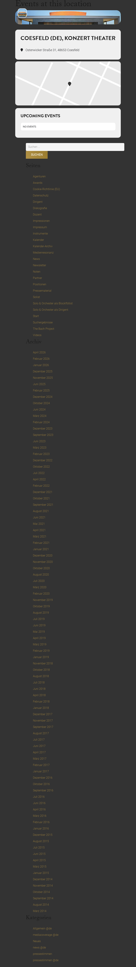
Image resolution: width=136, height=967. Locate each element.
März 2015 (39, 866)
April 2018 (39, 695)
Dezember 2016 (42, 777)
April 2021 (39, 530)
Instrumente (40, 233)
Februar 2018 (41, 701)
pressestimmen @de (45, 960)
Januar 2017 (41, 771)
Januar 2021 (41, 549)
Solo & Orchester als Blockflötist (53, 303)
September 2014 (43, 898)
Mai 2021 (39, 523)
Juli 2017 (39, 739)
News (36, 259)
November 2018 (43, 663)
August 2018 (41, 676)
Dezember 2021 (42, 492)
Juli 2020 (39, 581)
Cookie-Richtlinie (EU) (46, 189)
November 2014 (43, 885)
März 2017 (39, 758)
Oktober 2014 (41, 892)
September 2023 (43, 435)
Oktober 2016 (41, 784)
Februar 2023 (41, 454)
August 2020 (41, 574)
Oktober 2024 (41, 403)
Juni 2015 (39, 854)
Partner (37, 278)
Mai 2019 (39, 631)
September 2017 (43, 727)
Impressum (40, 227)
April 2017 (39, 752)
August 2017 (41, 733)
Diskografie (40, 208)
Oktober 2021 (41, 498)
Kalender (38, 240)
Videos (37, 335)
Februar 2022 (41, 485)
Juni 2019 (39, 625)
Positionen (39, 284)
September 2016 (43, 790)
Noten (36, 271)
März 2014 (39, 911)
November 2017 (43, 720)
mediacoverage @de (45, 934)
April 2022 (39, 479)
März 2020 (39, 587)
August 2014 (41, 904)
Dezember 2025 (42, 371)
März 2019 (39, 644)
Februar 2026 (41, 358)
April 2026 (39, 352)
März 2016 (39, 815)
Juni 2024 (39, 409)
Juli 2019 (39, 619)
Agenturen (39, 176)
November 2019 (43, 600)
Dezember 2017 (42, 714)
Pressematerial (42, 290)
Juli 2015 (39, 847)
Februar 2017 (41, 765)
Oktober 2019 (41, 606)
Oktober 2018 (41, 669)
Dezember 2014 (42, 879)
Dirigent (37, 201)
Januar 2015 (41, 873)
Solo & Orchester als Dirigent (50, 309)
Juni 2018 (39, 689)
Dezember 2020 (42, 555)
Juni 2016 (39, 803)
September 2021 (43, 504)
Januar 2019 (41, 657)
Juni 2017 (39, 746)
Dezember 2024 (42, 397)
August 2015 (41, 841)
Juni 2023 (39, 441)
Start (36, 316)
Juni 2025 (39, 384)
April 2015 (39, 860)
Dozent (37, 214)
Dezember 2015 (42, 835)
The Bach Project (43, 328)
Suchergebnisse (43, 322)
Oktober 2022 (41, 466)
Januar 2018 (41, 708)
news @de (39, 947)
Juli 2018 (39, 682)
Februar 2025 (41, 390)
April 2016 (39, 809)
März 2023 (39, 447)
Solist (36, 297)
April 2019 (39, 638)
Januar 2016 (41, 828)
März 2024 (39, 416)
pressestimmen (42, 954)
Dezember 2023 (42, 428)
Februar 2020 (41, 593)
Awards (37, 182)
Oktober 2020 (41, 568)
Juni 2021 (39, 517)
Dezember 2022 (42, 460)
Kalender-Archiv (43, 246)
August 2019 (41, 612)
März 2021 (39, 536)
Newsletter (39, 265)
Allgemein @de (42, 928)
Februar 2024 (41, 422)
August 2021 (41, 511)
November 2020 (43, 562)
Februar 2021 (41, 543)
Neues (37, 941)
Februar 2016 (41, 822)
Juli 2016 (39, 796)
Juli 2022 (39, 473)
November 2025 (43, 377)
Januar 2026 (41, 365)
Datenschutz (41, 195)
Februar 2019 (41, 650)
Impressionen (41, 221)
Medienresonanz (43, 252)
